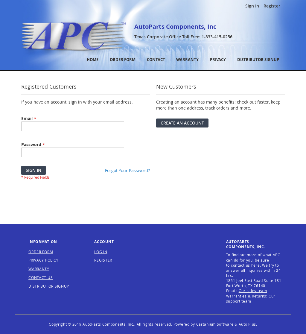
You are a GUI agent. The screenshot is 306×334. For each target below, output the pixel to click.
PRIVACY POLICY (43, 260)
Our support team (250, 298)
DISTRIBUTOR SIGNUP (258, 59)
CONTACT (156, 59)
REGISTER (103, 260)
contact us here (245, 265)
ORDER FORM (123, 59)
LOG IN (100, 251)
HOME (92, 59)
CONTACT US (40, 277)
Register (272, 6)
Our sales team (253, 290)
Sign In (252, 6)
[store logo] (73, 36)
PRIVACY (218, 59)
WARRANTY (187, 59)
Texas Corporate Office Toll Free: (183, 37)
